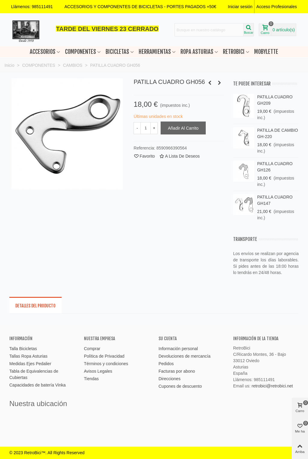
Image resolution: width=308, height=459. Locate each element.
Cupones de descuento (180, 386)
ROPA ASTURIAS (196, 51)
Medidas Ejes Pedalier (30, 363)
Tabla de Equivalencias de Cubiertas (33, 374)
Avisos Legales (98, 371)
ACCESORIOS (42, 51)
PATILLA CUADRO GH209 (275, 100)
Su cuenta (168, 338)
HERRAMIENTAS (155, 51)
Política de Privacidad (104, 356)
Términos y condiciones (106, 363)
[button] (140, 6)
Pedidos (166, 363)
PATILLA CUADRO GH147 (275, 200)
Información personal (178, 348)
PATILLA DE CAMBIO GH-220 (277, 133)
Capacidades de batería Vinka (37, 385)
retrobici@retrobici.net (272, 386)
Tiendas (91, 378)
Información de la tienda (256, 338)
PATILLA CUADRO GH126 (275, 166)
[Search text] (209, 29)
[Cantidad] (145, 128)
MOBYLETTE (266, 51)
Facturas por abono (177, 371)
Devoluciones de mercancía (185, 356)
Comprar (92, 348)
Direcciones (169, 378)
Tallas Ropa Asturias (28, 356)
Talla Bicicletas (23, 348)
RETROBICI (234, 51)
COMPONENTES (80, 51)
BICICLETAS (117, 51)
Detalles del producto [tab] (35, 305)
